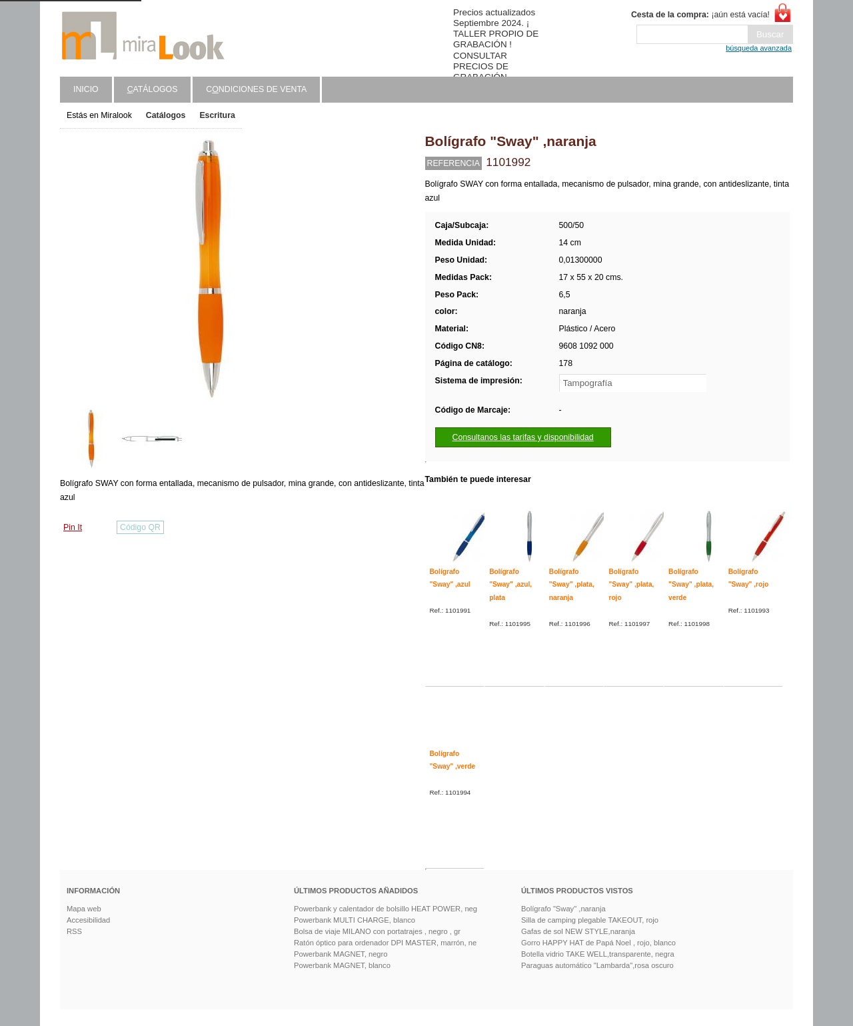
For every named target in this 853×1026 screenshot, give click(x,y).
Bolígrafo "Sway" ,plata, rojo (631, 584)
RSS (74, 931)
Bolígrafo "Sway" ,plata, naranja (571, 584)
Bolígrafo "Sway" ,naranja (563, 909)
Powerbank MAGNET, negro (341, 954)
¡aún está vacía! (700, 14)
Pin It (72, 527)
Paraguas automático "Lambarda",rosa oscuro (597, 965)
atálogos (152, 89)
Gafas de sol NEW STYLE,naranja (578, 931)
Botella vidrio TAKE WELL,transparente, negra (597, 954)
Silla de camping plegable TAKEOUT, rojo (589, 920)
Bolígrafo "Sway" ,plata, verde (691, 584)
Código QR (140, 527)
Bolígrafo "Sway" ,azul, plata (510, 584)
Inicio (86, 89)
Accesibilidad (88, 920)
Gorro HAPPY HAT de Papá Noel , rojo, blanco (598, 943)
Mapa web (84, 909)
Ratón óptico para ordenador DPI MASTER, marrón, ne (385, 943)
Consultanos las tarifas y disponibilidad (523, 437)
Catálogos (166, 115)
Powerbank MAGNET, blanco (342, 965)
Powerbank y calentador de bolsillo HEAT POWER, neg (385, 909)
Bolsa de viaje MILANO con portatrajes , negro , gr (377, 931)
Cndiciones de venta (256, 89)
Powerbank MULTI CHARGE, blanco (354, 920)
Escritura (217, 115)
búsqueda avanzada (759, 48)
